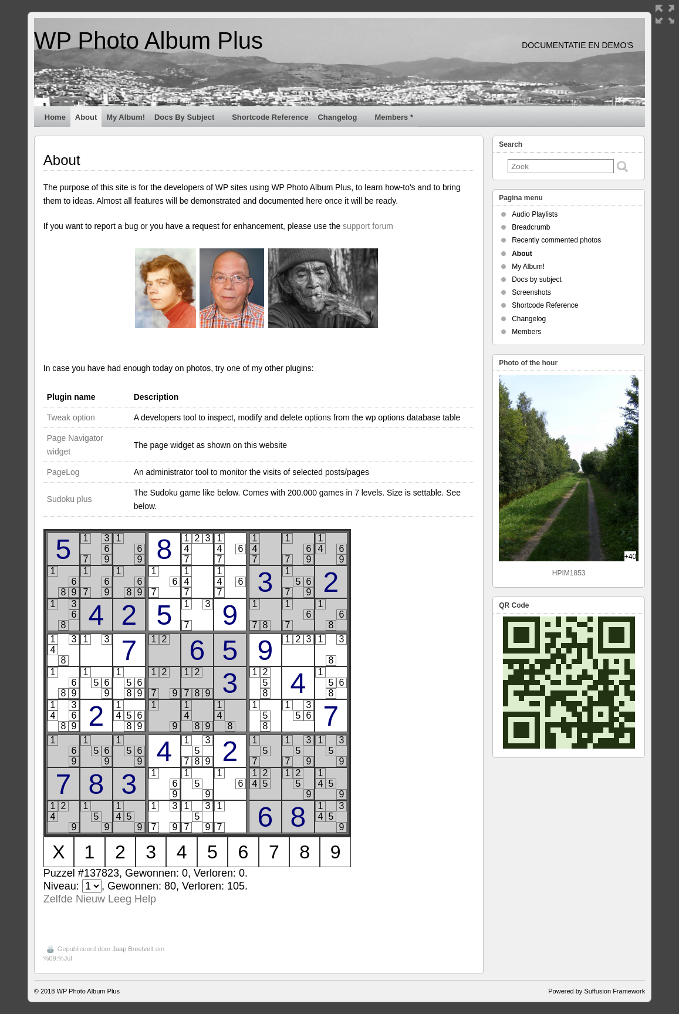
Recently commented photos (556, 240)
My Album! (125, 117)
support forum (368, 226)
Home (55, 117)
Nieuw (90, 899)
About (86, 117)
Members (526, 332)
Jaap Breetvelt (132, 948)
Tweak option (71, 417)
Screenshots (531, 292)
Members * (393, 117)
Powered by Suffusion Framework (596, 991)
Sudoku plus (69, 499)
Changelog (342, 120)
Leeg (119, 899)
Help (145, 899)
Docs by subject (189, 120)
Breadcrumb (531, 227)
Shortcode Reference (270, 117)
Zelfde (58, 899)
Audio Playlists (535, 214)
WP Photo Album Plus (148, 40)
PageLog (63, 472)
